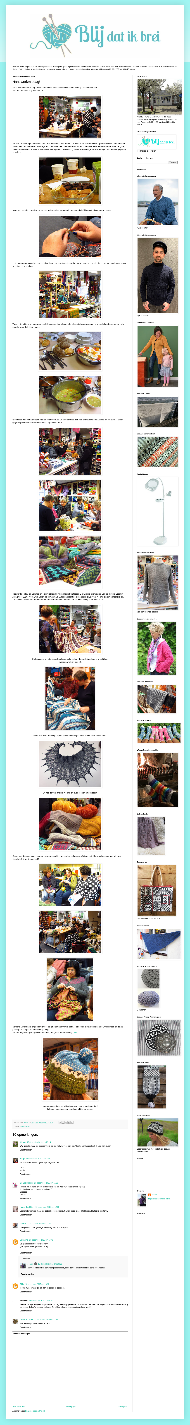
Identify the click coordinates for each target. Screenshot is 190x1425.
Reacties (26, 1258)
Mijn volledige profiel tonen (159, 1199)
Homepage (71, 1406)
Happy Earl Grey (27, 1207)
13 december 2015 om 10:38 (38, 1159)
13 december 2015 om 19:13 (50, 1264)
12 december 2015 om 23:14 (39, 1142)
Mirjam (23, 1142)
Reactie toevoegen (21, 1334)
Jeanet (30, 1264)
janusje (23, 1223)
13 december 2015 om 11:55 (46, 1183)
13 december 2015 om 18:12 (37, 1284)
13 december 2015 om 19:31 (41, 1300)
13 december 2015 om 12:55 (47, 1207)
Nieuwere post (19, 1406)
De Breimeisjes (26, 1183)
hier (75, 1032)
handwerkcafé (25, 1126)
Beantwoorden (26, 1150)
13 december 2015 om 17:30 (39, 1223)
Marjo (22, 1159)
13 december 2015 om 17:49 (41, 1240)
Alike (22, 1284)
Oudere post (122, 1406)
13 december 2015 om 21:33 (46, 1319)
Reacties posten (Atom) (35, 1411)
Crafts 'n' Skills (26, 1319)
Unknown (24, 1240)
